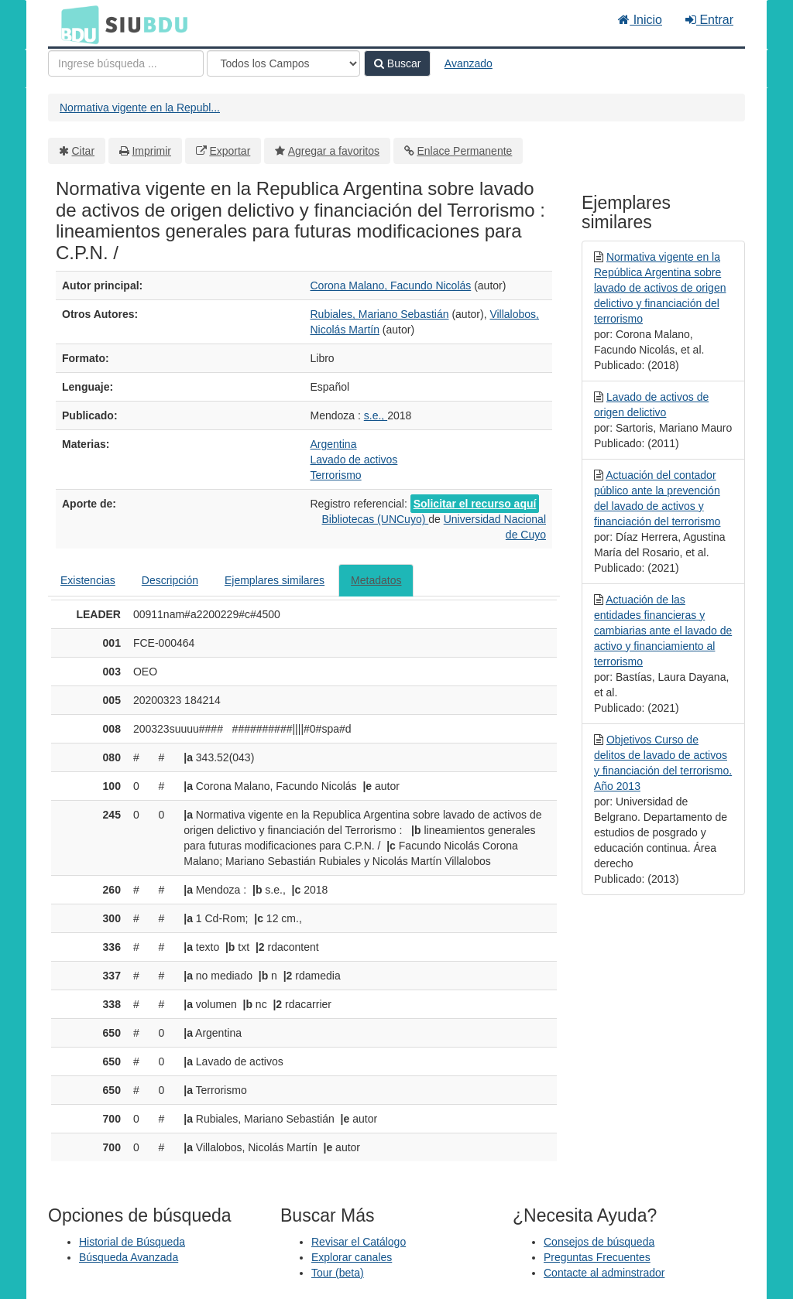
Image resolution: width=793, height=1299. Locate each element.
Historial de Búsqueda (132, 1242)
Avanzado (469, 63)
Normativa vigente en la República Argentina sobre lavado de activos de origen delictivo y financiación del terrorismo (660, 288)
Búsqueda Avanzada (128, 1257)
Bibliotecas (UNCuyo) (375, 519)
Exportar (229, 151)
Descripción (170, 580)
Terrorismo (336, 475)
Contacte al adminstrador (604, 1273)
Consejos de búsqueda (599, 1242)
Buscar (397, 63)
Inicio (640, 19)
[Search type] (283, 63)
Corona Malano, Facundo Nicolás (391, 285)
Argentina (334, 444)
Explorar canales (351, 1257)
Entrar (709, 19)
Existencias (87, 580)
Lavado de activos (354, 459)
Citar (83, 151)
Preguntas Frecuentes (597, 1257)
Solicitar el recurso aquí (475, 503)
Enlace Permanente (464, 151)
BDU (76, 23)
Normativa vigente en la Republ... (140, 107)
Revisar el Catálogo (358, 1242)
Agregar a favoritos (333, 151)
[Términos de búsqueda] (126, 63)
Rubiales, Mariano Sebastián (380, 314)
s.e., (375, 415)
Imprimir (151, 151)
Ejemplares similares (274, 580)
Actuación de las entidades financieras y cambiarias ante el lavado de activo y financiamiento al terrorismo (663, 630)
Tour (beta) (337, 1273)
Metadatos (376, 580)
